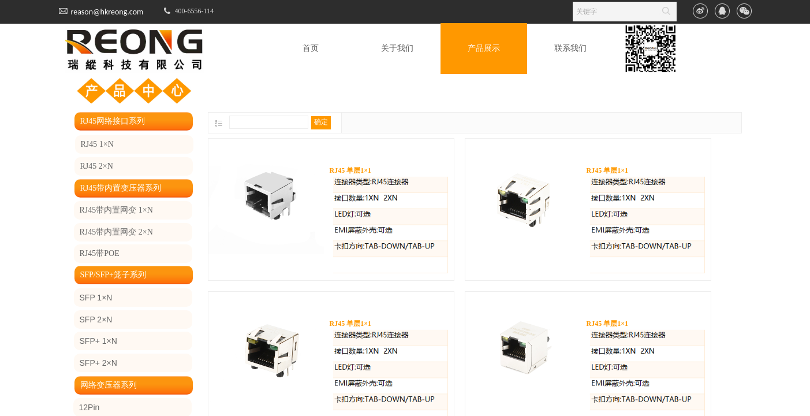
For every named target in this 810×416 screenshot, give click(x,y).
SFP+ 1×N (98, 341)
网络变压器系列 (108, 385)
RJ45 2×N (96, 166)
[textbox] (614, 11)
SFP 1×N (96, 297)
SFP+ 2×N (98, 362)
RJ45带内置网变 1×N (116, 210)
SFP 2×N (96, 319)
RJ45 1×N (97, 144)
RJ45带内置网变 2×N (116, 232)
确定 (321, 122)
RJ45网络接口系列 (112, 121)
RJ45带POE (100, 253)
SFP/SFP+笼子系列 (113, 274)
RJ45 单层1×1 (351, 170)
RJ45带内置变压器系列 (121, 188)
